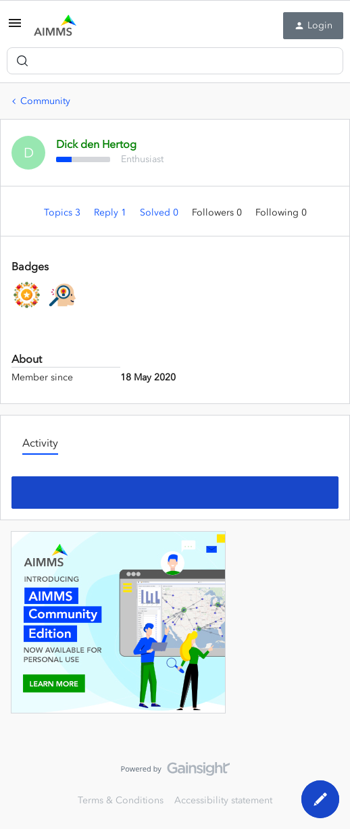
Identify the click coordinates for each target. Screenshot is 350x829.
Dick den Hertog (96, 144)
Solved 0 (160, 212)
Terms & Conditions (121, 800)
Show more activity (175, 488)
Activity (40, 442)
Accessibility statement (223, 800)
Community (45, 101)
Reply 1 (111, 212)
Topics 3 (63, 212)
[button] (15, 28)
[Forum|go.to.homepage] (55, 25)
